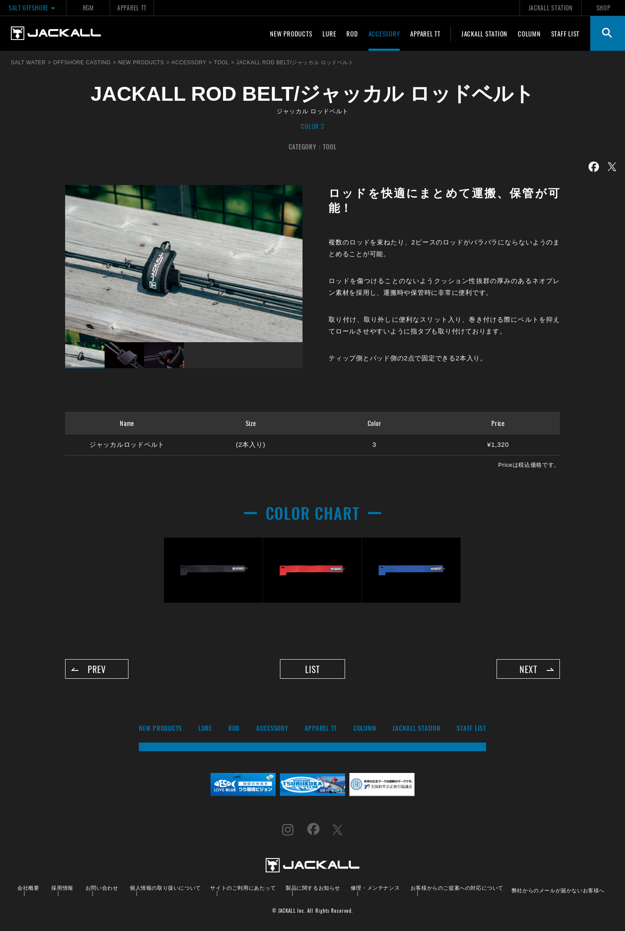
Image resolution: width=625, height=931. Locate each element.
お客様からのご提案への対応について (457, 887)
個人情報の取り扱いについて (165, 887)
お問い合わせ (102, 887)
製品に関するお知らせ (313, 887)
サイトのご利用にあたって (243, 887)
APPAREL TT (132, 8)
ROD (352, 33)
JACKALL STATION (550, 8)
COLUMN (529, 33)
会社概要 (28, 887)
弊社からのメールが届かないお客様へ (558, 890)
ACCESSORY (384, 33)
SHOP (603, 8)
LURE (329, 33)
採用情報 (62, 887)
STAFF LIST (565, 33)
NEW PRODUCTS (291, 33)
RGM (88, 8)
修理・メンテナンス (375, 887)
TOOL (329, 146)
